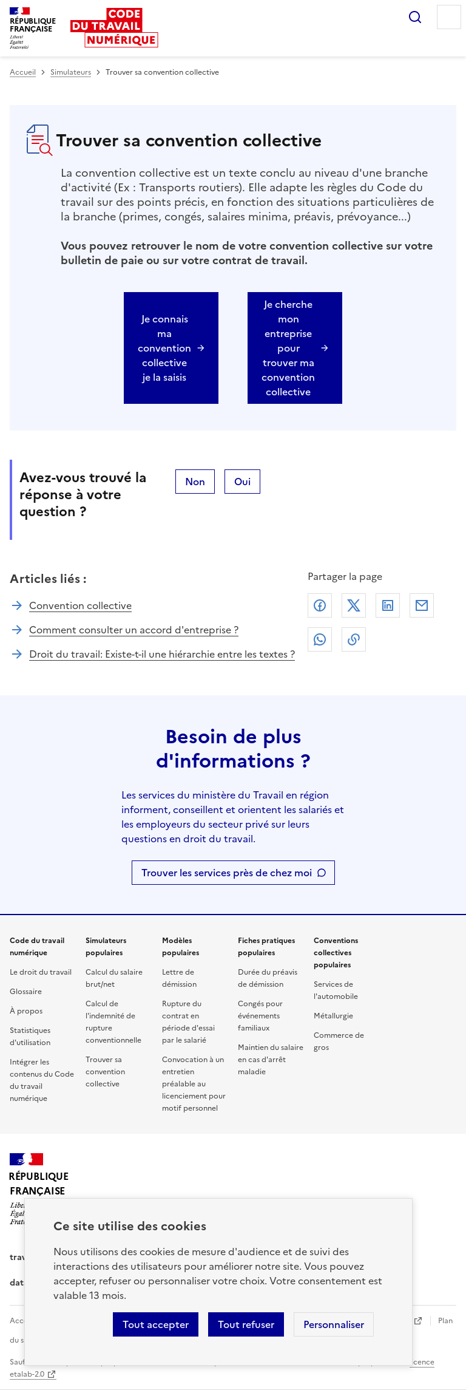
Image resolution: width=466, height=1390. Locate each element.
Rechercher (415, 17)
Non (195, 481)
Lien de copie (354, 639)
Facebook (320, 605)
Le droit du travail (41, 972)
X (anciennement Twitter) (354, 605)
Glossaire (26, 991)
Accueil (23, 72)
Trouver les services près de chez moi (226, 872)
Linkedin (388, 605)
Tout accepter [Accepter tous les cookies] (156, 1324)
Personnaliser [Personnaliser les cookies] (333, 1324)
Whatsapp (320, 639)
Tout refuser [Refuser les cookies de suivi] (246, 1324)
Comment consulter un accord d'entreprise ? (133, 629)
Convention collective (80, 605)
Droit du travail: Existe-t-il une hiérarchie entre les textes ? (162, 654)
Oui (242, 481)
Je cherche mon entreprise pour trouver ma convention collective (288, 348)
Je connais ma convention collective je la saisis (164, 348)
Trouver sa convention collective (105, 1071)
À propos (26, 1011)
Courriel (422, 605)
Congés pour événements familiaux (260, 1016)
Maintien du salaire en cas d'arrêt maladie (270, 1059)
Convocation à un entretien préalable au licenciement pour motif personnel (194, 1084)
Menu (449, 17)
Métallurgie (333, 1015)
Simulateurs (70, 72)
